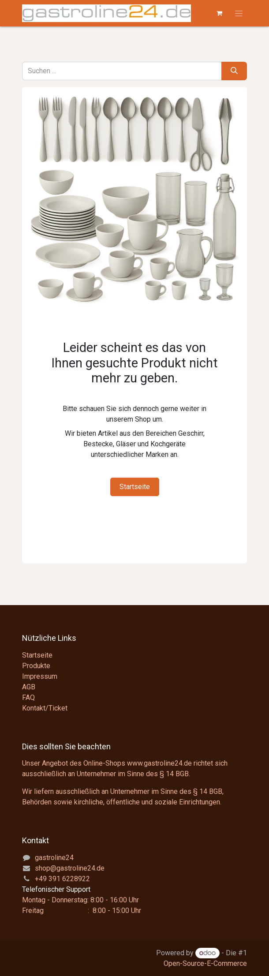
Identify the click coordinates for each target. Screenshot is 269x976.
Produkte (36, 666)
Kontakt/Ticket (44, 708)
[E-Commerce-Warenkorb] (219, 13)
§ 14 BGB (174, 774)
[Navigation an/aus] (239, 13)
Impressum (39, 676)
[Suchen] (234, 71)
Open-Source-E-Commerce (205, 963)
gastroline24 (54, 857)
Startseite (135, 486)
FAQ (28, 697)
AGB (28, 687)
